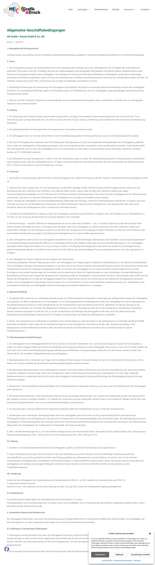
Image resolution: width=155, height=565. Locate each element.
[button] (150, 533)
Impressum (137, 560)
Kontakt (117, 9)
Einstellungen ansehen (140, 554)
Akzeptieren (100, 554)
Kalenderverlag (103, 9)
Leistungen (87, 9)
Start (75, 9)
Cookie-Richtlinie (107, 560)
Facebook (145, 9)
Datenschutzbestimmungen (123, 560)
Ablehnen (119, 554)
